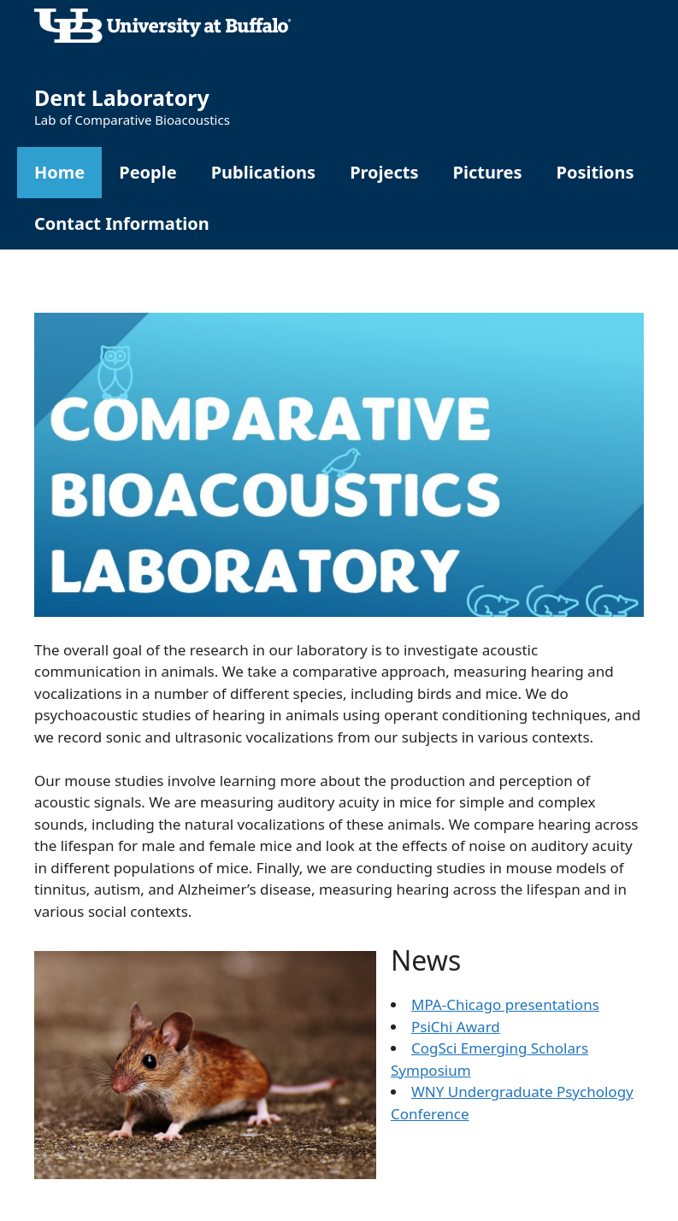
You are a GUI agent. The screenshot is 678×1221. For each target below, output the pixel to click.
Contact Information (121, 223)
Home (59, 172)
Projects (384, 172)
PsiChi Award (455, 1026)
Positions (595, 172)
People (147, 172)
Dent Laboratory (121, 97)
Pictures (487, 172)
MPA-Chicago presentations (505, 1004)
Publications (263, 172)
